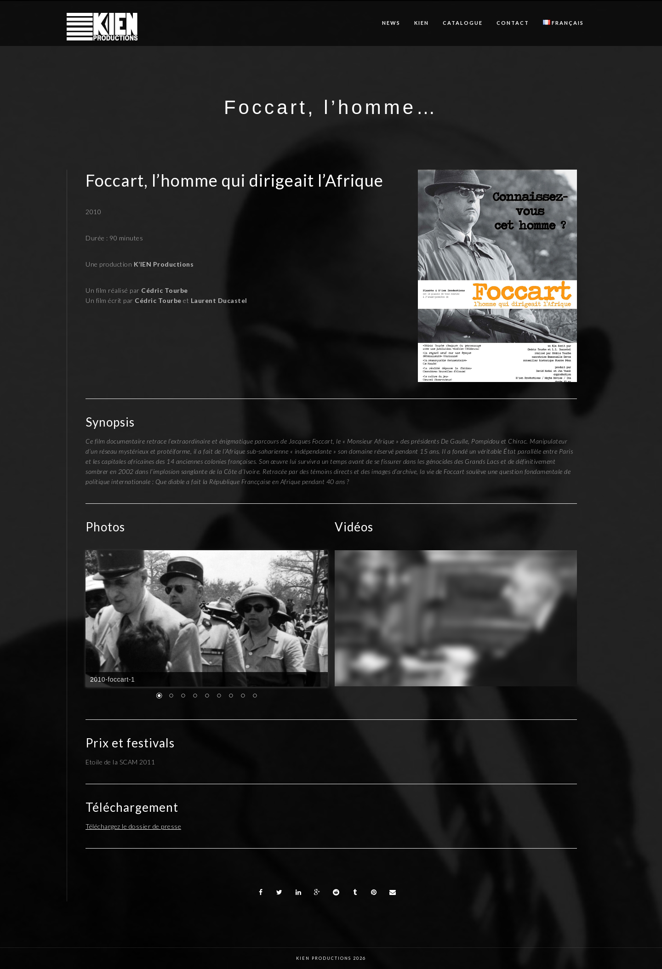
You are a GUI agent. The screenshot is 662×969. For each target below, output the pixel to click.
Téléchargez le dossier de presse (133, 826)
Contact (512, 23)
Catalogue (463, 23)
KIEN (421, 23)
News (391, 23)
